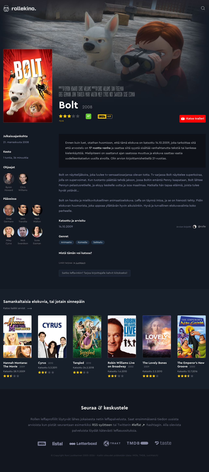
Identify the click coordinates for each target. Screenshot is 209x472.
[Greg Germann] (8, 214)
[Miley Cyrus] (8, 236)
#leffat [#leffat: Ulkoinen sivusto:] (136, 424)
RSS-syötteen (102, 424)
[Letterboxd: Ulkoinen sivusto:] (83, 443)
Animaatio (66, 242)
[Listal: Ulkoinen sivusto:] (56, 443)
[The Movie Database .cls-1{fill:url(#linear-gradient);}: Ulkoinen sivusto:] (138, 443)
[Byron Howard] (8, 182)
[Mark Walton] (37, 214)
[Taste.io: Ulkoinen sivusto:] (163, 443)
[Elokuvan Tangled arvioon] (87, 345)
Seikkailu (97, 242)
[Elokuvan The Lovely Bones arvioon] (157, 346)
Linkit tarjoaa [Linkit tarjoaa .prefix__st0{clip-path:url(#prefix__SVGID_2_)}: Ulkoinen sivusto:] (72, 263)
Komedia (82, 242)
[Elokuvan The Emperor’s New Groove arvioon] (191, 346)
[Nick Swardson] (22, 236)
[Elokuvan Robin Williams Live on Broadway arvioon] (122, 346)
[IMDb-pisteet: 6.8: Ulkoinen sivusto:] (105, 116)
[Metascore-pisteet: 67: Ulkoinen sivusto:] (88, 116)
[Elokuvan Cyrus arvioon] (52, 345)
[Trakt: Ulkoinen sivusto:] (113, 443)
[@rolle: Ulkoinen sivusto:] (199, 226)
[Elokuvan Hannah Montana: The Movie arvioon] (17, 346)
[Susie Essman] (37, 236)
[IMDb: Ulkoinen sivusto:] (41, 443)
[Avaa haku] (203, 6)
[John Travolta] (22, 214)
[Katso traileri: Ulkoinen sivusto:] (192, 116)
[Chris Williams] (22, 182)
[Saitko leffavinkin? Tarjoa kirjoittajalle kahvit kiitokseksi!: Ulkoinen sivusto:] (94, 273)
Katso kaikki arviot (17, 308)
